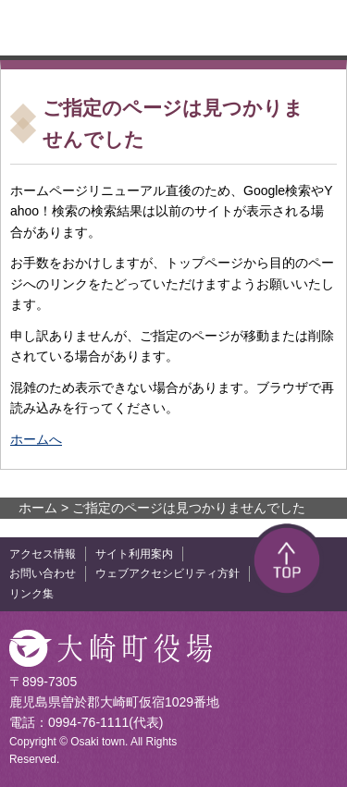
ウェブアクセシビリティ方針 (167, 573)
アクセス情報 (42, 553)
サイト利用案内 (134, 553)
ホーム (38, 507)
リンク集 (31, 593)
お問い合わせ (42, 573)
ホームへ (36, 439)
